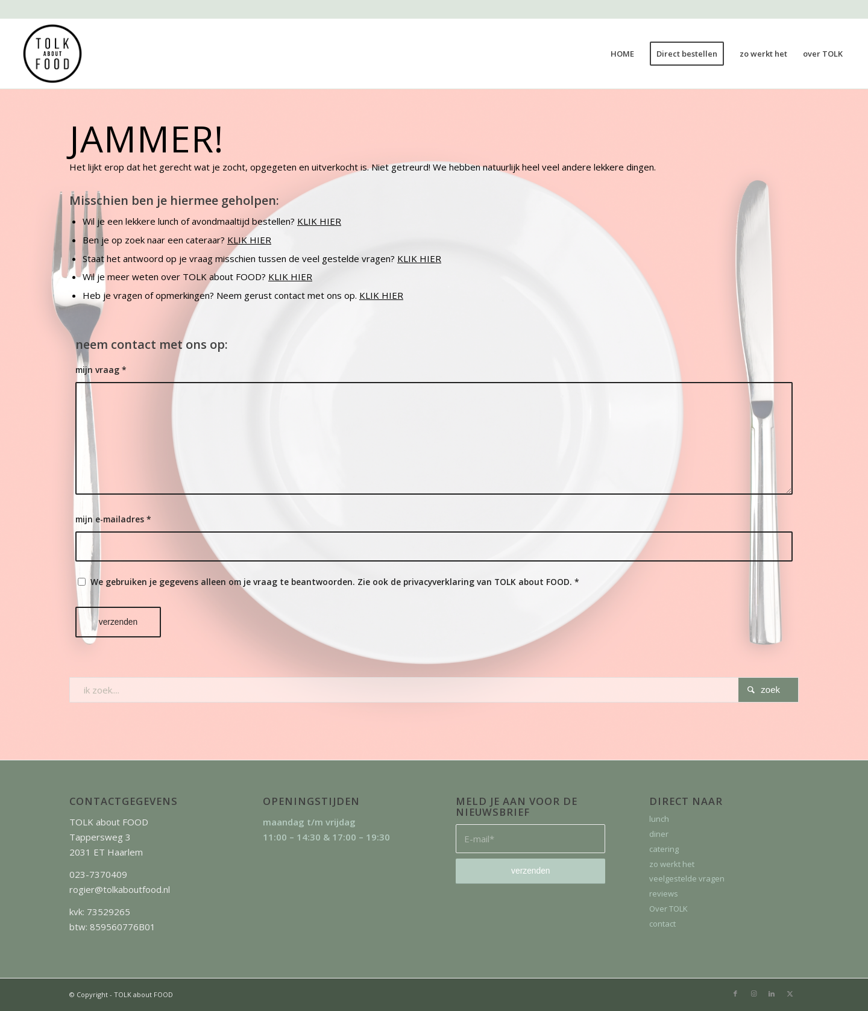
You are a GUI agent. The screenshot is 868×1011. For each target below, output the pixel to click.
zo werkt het (671, 864)
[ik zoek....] (434, 690)
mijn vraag (101, 369)
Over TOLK (668, 908)
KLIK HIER (319, 221)
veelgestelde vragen (687, 878)
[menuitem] (622, 54)
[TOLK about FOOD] (52, 54)
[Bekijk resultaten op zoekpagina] (768, 690)
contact (662, 923)
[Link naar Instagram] (753, 993)
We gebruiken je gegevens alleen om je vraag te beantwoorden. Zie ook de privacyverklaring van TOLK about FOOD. (334, 581)
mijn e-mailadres (113, 519)
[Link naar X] (790, 993)
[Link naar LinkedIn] (772, 993)
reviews (663, 893)
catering (664, 849)
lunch (659, 818)
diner (658, 833)
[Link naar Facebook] (735, 993)
